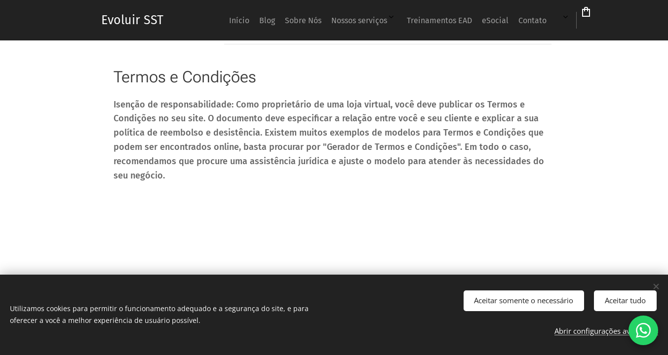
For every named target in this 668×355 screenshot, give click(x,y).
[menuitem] (356, 20)
